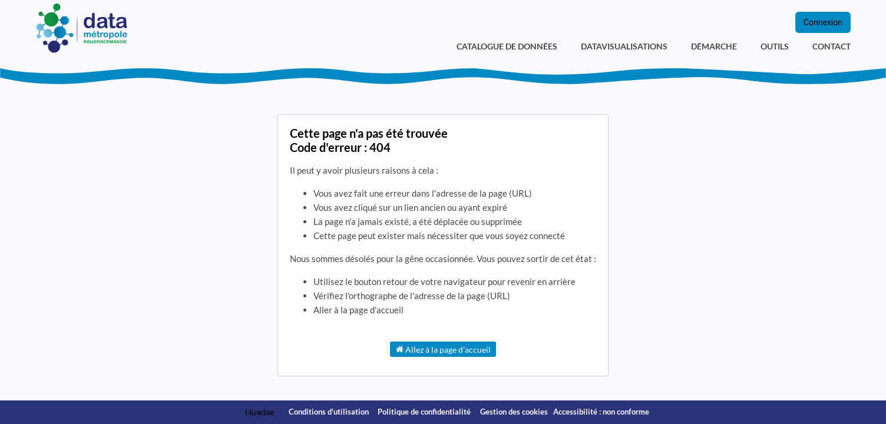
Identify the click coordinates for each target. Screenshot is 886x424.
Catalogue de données (507, 46)
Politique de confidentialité (425, 412)
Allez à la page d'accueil (443, 349)
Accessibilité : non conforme (601, 412)
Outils (775, 46)
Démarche (714, 46)
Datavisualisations (624, 46)
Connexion (823, 22)
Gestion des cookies (514, 412)
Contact (831, 46)
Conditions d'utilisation (330, 412)
